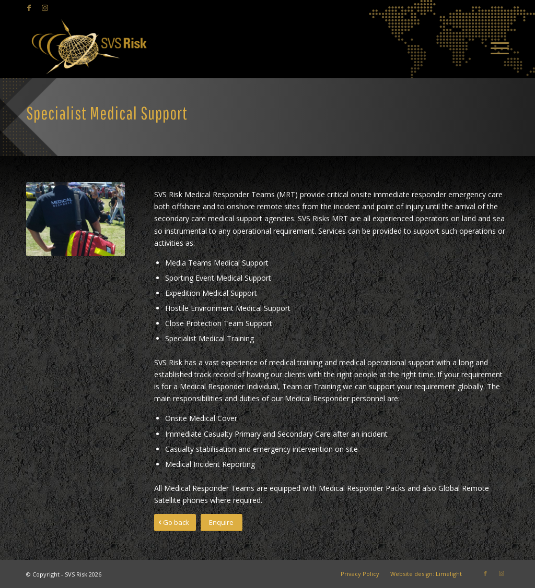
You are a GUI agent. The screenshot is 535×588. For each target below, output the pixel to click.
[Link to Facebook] (29, 8)
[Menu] (496, 47)
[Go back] (175, 522)
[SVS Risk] (89, 47)
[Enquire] (221, 522)
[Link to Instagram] (45, 8)
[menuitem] (496, 47)
